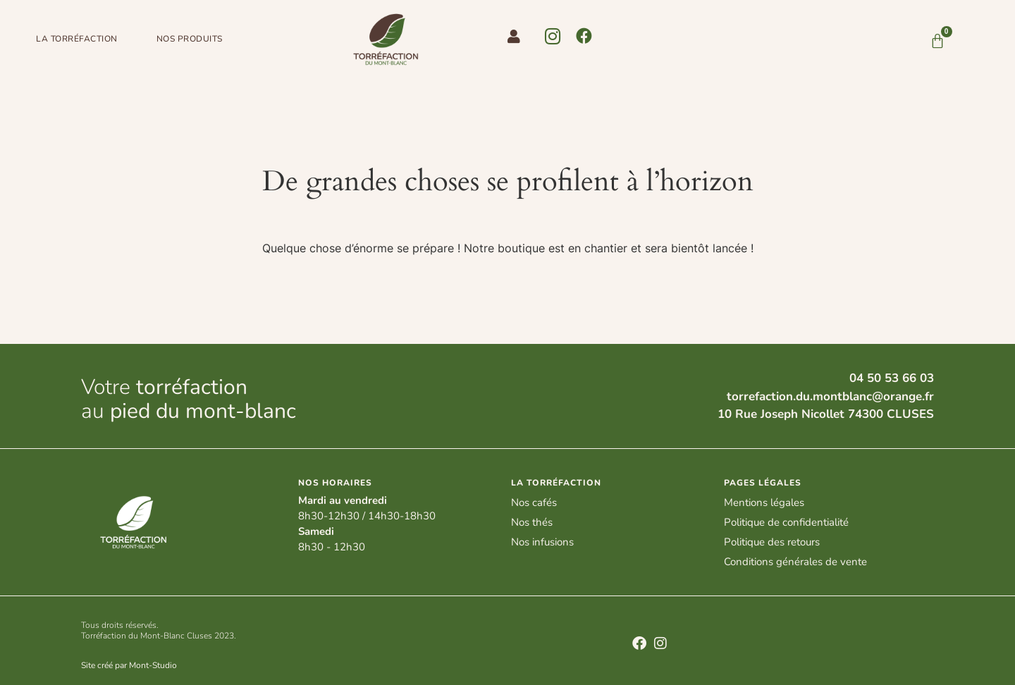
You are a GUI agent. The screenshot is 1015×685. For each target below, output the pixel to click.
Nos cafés (534, 502)
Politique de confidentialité (786, 522)
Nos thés (532, 522)
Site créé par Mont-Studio (129, 665)
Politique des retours (772, 542)
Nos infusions (542, 542)
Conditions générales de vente (795, 562)
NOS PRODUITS (189, 38)
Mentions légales (764, 502)
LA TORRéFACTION (77, 38)
